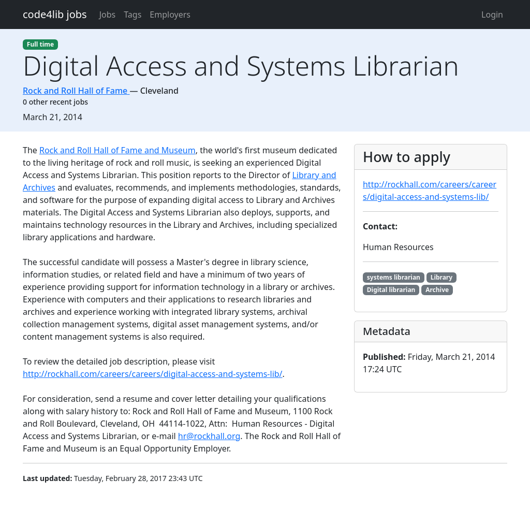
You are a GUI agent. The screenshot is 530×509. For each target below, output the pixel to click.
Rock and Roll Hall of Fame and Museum (117, 150)
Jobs (107, 14)
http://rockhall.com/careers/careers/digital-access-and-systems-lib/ (153, 374)
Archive (437, 289)
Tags (132, 14)
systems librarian (393, 277)
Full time (40, 44)
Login (492, 14)
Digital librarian (391, 289)
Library (441, 277)
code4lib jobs (55, 14)
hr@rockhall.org (209, 436)
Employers (170, 14)
